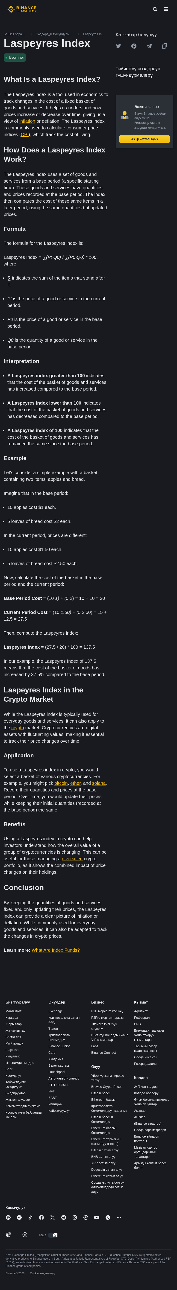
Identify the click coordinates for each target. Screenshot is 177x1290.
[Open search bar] (153, 9)
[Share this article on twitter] (118, 46)
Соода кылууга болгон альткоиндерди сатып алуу (107, 1187)
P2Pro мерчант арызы (107, 1017)
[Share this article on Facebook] (134, 46)
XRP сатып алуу (103, 1163)
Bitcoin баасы (101, 1093)
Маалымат (13, 1011)
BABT (52, 1098)
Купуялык (13, 1056)
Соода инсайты (145, 1057)
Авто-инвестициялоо (63, 1078)
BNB (137, 1024)
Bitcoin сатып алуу (104, 1150)
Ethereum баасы (103, 1099)
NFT (51, 1091)
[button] (166, 9)
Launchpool (56, 1072)
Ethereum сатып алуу (107, 1176)
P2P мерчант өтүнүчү (107, 1011)
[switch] (53, 1235)
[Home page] (22, 9)
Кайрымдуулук (59, 1110)
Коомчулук (13, 1075)
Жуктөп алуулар (18, 1099)
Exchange (55, 1011)
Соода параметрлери (150, 1130)
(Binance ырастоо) (147, 1123)
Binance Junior (59, 1046)
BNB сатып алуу (103, 1157)
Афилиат (141, 1011)
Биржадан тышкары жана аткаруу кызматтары (149, 1035)
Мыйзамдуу (14, 1043)
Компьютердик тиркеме (23, 1106)
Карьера (12, 1017)
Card (51, 1052)
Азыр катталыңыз (144, 139)
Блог (9, 1069)
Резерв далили (145, 1063)
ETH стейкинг (58, 1085)
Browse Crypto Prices (106, 1087)
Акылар (139, 1110)
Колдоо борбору (146, 1093)
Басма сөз (13, 1037)
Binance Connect (103, 1052)
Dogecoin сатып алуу (106, 1169)
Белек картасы (59, 1065)
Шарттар (12, 1050)
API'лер (139, 1117)
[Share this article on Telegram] (149, 46)
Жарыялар (14, 1024)
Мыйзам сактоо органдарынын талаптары (145, 1152)
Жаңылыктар (15, 1030)
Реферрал (142, 1017)
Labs (94, 1046)
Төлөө (53, 1028)
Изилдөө (55, 1104)
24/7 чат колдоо (146, 1087)
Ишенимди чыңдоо (20, 1063)
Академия (55, 1059)
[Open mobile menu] (165, 9)
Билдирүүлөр (16, 1093)
